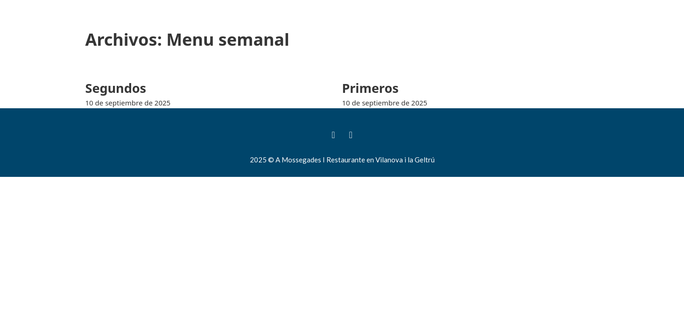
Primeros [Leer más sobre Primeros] (370, 88)
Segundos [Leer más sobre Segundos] (116, 88)
